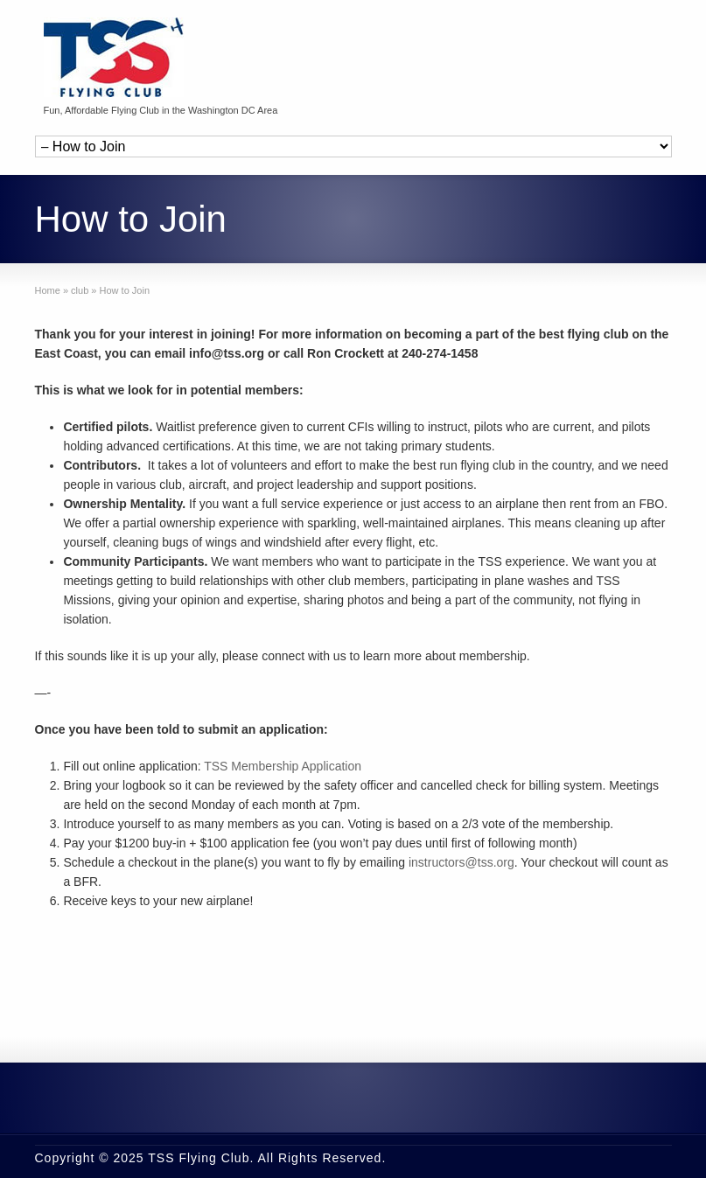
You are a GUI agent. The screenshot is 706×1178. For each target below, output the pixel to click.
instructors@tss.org (461, 862)
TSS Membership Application (282, 766)
